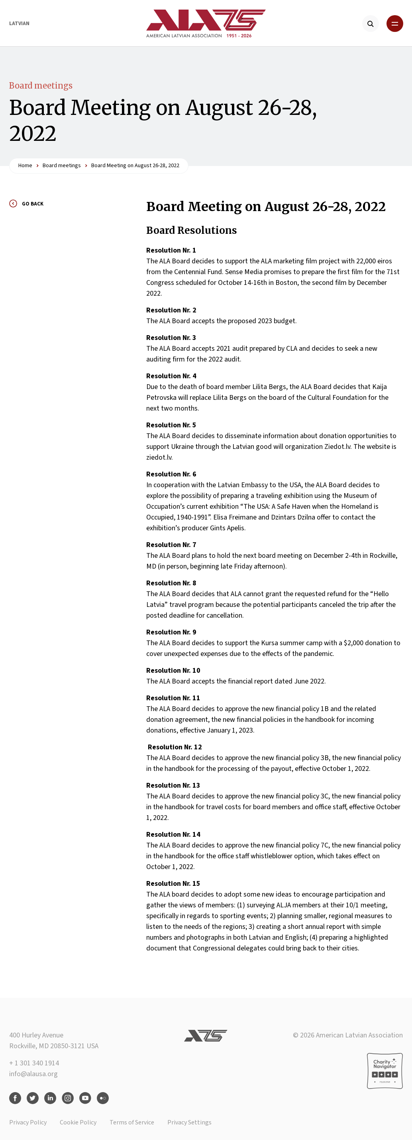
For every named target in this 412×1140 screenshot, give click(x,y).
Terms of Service (132, 1122)
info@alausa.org (33, 1074)
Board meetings (41, 86)
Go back (32, 203)
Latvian (19, 23)
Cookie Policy (78, 1122)
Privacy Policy (28, 1122)
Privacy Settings (189, 1122)
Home (25, 166)
